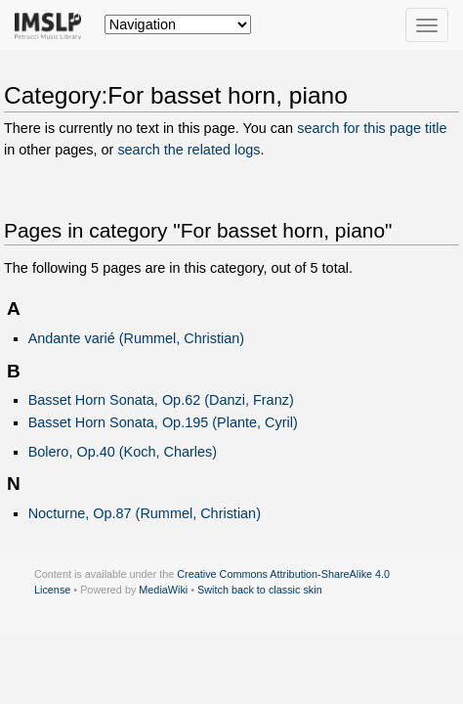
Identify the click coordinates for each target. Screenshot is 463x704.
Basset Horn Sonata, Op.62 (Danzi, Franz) (161, 400)
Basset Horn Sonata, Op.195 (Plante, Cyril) (163, 422)
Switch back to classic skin (259, 589)
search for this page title (371, 128)
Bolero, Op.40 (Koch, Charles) (122, 452)
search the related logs (188, 149)
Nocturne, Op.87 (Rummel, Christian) (144, 513)
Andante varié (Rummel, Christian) (136, 338)
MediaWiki (163, 589)
